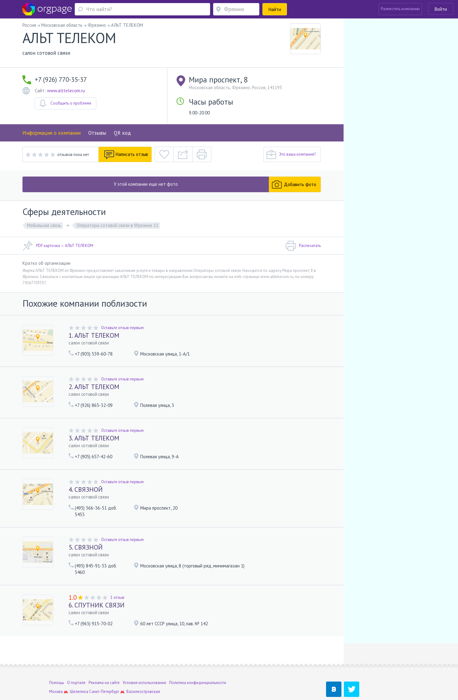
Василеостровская (143, 669)
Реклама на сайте (104, 660)
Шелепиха (79, 669)
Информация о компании (51, 132)
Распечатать (303, 246)
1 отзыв (117, 597)
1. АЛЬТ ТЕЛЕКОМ (94, 335)
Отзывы (97, 132)
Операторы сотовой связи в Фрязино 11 (117, 225)
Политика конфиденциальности (197, 660)
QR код (122, 132)
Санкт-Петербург (104, 669)
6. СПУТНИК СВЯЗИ (97, 605)
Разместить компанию (400, 8)
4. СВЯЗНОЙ (86, 489)
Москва (56, 669)
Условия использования (144, 660)
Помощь (56, 660)
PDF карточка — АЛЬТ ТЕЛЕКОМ (57, 246)
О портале (76, 660)
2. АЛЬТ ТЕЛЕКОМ (94, 387)
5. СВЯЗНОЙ (86, 547)
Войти (441, 9)
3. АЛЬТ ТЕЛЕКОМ (94, 438)
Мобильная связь (44, 225)
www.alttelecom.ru (66, 90)
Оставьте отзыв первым (122, 327)
